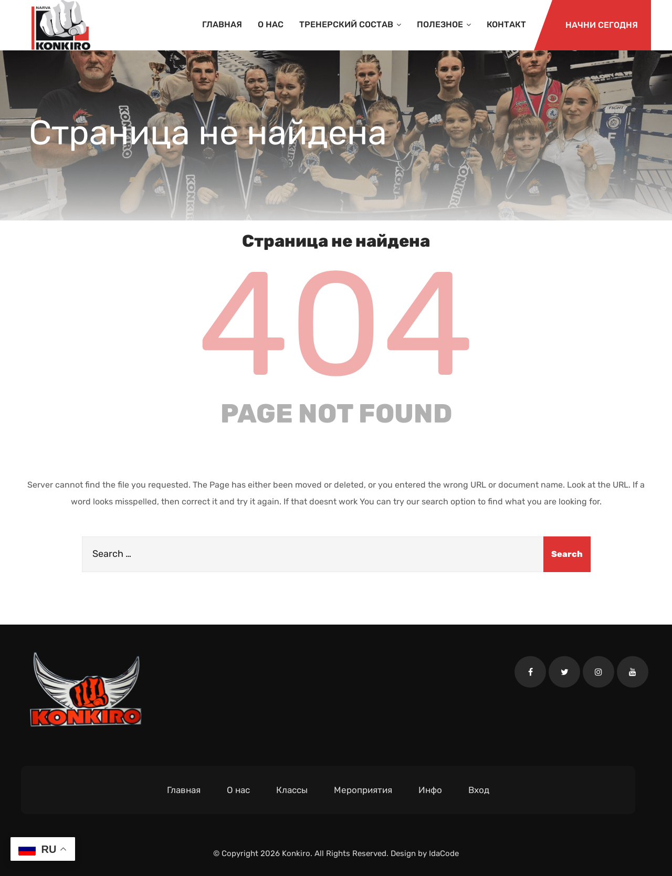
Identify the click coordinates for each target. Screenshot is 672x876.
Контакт (506, 24)
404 (336, 324)
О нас (271, 24)
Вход (478, 790)
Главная (222, 24)
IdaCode (444, 853)
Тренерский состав (350, 24)
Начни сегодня (601, 25)
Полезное (444, 24)
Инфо (430, 790)
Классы (292, 790)
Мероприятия (363, 790)
